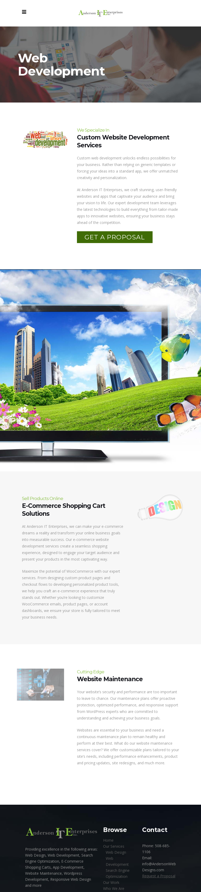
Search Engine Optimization (118, 873)
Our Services (113, 846)
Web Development (117, 861)
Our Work (111, 882)
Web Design (116, 852)
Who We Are (113, 888)
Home (108, 840)
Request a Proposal (158, 875)
